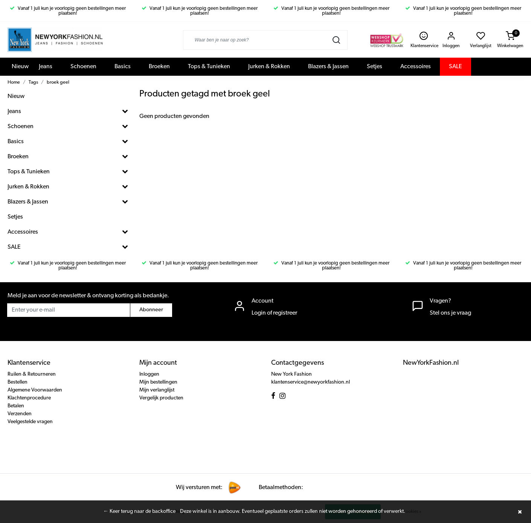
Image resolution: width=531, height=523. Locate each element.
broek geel (58, 82)
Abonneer (151, 310)
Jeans (45, 67)
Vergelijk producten (161, 398)
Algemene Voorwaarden (35, 390)
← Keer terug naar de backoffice (139, 511)
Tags (33, 82)
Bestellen (17, 382)
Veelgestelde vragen (30, 422)
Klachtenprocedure (29, 398)
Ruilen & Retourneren (32, 374)
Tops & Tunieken (209, 67)
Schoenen (83, 67)
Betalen (16, 406)
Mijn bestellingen (158, 382)
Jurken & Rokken (269, 67)
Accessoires (415, 67)
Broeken (159, 67)
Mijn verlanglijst (156, 390)
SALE (455, 67)
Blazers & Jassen (328, 67)
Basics (122, 67)
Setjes (374, 67)
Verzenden (20, 414)
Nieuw (20, 67)
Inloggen (149, 374)
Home (14, 82)
